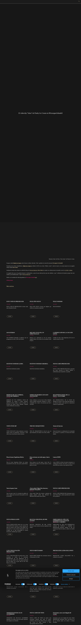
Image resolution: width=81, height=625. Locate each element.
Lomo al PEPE (55, 467)
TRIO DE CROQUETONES (34, 435)
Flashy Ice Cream (17, 263)
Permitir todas (71, 609)
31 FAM (66, 270)
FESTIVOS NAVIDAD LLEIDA (12, 371)
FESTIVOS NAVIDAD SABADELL (36, 371)
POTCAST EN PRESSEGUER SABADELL (37, 593)
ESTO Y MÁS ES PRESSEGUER (12, 310)
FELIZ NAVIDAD (56, 309)
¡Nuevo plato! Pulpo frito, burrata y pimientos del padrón (39, 498)
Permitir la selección (71, 613)
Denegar (71, 617)
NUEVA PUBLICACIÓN (11, 534)
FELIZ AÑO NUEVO (33, 310)
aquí (36, 277)
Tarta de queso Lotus (10, 498)
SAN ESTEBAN (9, 341)
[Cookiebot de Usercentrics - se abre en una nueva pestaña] (8, 623)
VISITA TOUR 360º (10, 436)
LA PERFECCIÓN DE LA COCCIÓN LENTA (61, 341)
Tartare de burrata (56, 436)
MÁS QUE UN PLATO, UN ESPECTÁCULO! (38, 343)
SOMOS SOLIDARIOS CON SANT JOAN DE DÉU (39, 406)
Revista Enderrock (33, 270)
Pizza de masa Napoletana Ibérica (12, 466)
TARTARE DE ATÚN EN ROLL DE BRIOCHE (61, 590)
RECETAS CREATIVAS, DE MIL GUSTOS (37, 529)
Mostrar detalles (64, 622)
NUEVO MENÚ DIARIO (34, 559)
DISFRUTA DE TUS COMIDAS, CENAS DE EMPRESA (16, 408)
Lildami (70, 270)
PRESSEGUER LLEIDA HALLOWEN (59, 559)
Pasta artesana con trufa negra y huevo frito (37, 467)
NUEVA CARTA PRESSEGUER (58, 374)
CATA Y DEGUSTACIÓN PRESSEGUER (14, 565)
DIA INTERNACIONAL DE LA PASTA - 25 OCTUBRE (62, 406)
